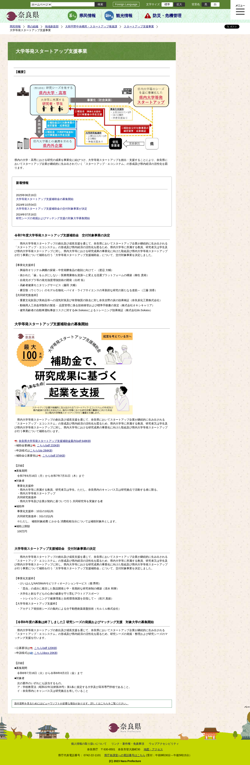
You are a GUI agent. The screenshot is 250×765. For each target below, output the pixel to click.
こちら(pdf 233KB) (48, 445)
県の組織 (32, 26)
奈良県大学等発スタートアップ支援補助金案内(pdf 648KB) (55, 440)
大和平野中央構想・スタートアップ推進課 (91, 26)
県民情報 (87, 15)
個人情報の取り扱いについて (89, 743)
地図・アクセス (153, 749)
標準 (167, 4)
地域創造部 (52, 26)
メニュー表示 (240, 10)
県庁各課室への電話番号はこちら (124, 755)
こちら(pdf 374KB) (53, 455)
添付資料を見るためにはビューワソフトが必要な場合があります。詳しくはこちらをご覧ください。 (71, 703)
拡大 (179, 4)
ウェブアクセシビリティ (164, 743)
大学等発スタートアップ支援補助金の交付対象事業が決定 (51, 208)
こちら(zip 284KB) (41, 450)
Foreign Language (126, 4)
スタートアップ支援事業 (139, 26)
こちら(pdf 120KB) (45, 648)
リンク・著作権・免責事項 (127, 743)
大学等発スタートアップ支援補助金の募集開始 (44, 199)
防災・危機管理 (167, 15)
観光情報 (124, 15)
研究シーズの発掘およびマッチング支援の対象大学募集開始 (53, 218)
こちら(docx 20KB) (45, 652)
